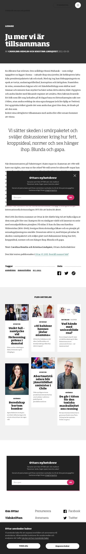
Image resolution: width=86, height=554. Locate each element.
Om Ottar (12, 511)
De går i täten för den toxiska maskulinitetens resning (69, 402)
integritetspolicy (51, 475)
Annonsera (41, 518)
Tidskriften (14, 518)
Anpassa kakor (62, 546)
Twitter (73, 518)
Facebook (74, 511)
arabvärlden (10, 270)
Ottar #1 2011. (42, 254)
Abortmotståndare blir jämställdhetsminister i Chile (43, 382)
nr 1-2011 (37, 270)
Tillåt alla (23, 546)
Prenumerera (62, 5)
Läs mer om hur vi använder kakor (35, 538)
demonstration (24, 270)
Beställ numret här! (58, 254)
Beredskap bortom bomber (17, 405)
